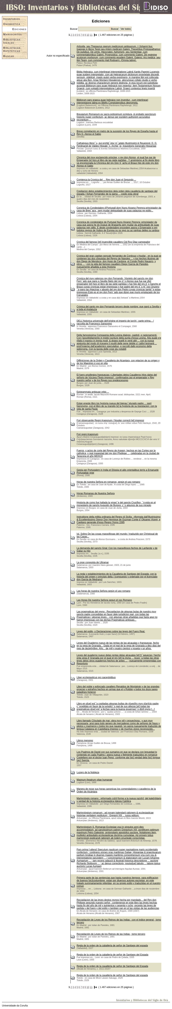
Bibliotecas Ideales (11, 41)
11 (91, 35)
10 (87, 35)
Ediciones (19, 29)
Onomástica (11, 24)
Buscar (8, 56)
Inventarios (11, 18)
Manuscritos (12, 34)
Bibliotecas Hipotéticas (11, 49)
